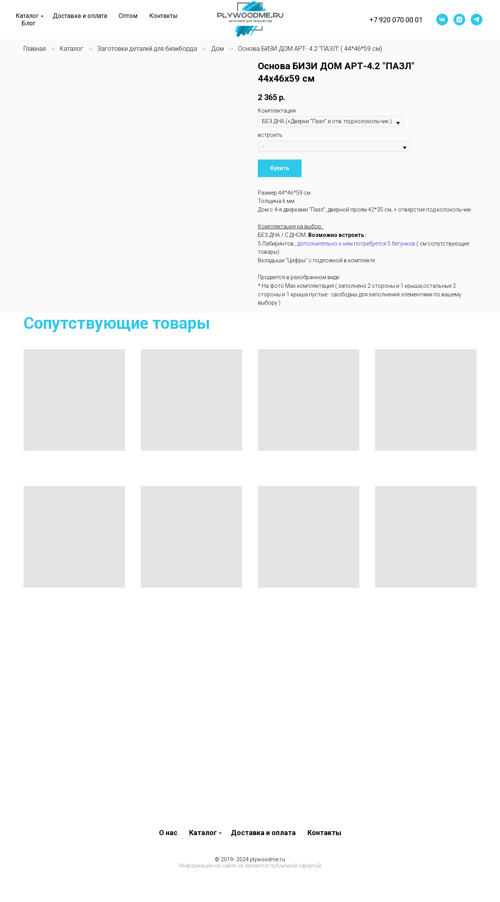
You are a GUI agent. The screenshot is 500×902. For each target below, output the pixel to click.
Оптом (128, 16)
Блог (28, 23)
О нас (168, 832)
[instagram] (459, 19)
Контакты (163, 16)
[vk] (442, 19)
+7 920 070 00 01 (396, 20)
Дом (217, 48)
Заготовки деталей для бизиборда (147, 48)
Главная (34, 48)
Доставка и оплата (80, 16)
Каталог (27, 16)
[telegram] (476, 19)
